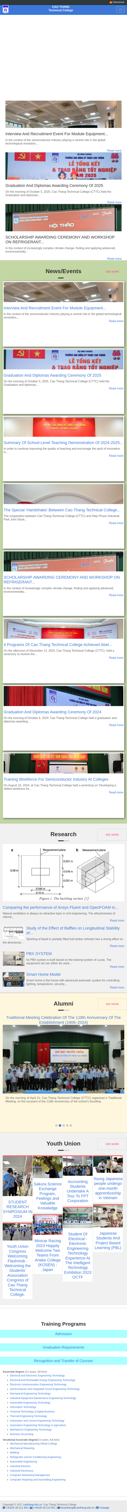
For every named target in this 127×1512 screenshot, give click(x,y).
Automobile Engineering (23, 1461)
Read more (114, 150)
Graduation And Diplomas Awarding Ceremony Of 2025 (54, 185)
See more (112, 271)
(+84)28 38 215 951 (42, 1507)
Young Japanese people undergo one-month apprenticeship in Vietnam (108, 1188)
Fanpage (102, 1507)
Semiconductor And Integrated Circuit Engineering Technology (45, 1389)
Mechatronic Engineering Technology (30, 1429)
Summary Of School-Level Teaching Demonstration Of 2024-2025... (63, 442)
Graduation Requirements (63, 1347)
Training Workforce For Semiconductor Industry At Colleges (56, 779)
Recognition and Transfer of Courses (63, 1361)
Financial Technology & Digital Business (32, 1411)
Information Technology (23, 1407)
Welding (14, 1452)
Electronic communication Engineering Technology (38, 1384)
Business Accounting (21, 1434)
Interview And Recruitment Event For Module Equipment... (56, 134)
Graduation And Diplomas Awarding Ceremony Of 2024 (52, 712)
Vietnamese (116, 2)
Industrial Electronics (21, 1470)
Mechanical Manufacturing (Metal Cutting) (33, 1443)
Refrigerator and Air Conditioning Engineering (35, 1457)
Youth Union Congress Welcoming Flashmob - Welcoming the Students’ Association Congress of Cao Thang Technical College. (18, 1270)
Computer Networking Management (30, 1475)
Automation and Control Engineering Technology (37, 1420)
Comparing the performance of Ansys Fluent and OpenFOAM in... (60, 907)
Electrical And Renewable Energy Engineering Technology (42, 1380)
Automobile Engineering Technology (30, 1402)
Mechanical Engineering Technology (30, 1393)
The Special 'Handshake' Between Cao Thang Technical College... (62, 510)
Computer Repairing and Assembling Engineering (38, 1479)
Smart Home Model (43, 974)
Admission (63, 1334)
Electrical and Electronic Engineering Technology (37, 1375)
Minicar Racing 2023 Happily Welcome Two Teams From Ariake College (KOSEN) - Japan (47, 1255)
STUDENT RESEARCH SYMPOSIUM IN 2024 (17, 1209)
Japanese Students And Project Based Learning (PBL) (108, 1240)
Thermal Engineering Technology (28, 1416)
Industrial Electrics (20, 1466)
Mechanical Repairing (22, 1448)
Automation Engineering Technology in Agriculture (38, 1425)
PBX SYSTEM (39, 953)
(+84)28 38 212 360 (15, 1507)
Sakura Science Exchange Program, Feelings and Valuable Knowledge (48, 1196)
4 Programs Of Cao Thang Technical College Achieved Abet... (58, 644)
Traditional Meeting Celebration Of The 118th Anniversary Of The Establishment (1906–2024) (63, 1019)
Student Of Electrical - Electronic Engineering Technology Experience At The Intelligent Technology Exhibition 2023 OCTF (77, 1256)
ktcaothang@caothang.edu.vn (75, 1507)
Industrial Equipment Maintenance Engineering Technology (43, 1398)
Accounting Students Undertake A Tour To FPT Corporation (78, 1191)
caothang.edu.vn (32, 1504)
